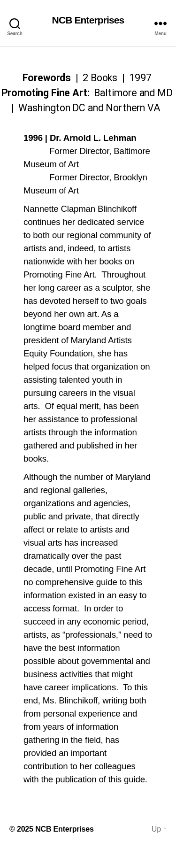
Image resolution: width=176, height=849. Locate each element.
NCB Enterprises (88, 20)
